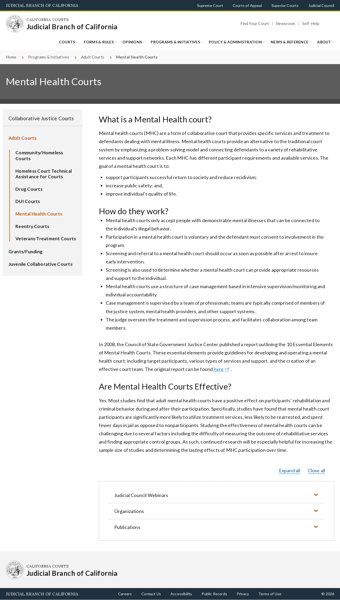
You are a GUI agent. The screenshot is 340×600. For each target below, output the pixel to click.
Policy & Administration (235, 42)
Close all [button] (316, 470)
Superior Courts (285, 5)
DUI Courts (27, 201)
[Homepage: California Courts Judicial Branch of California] (15, 24)
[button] (216, 495)
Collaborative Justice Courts (41, 118)
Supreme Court (210, 5)
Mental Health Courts (38, 214)
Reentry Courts (32, 226)
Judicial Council (321, 5)
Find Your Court (254, 24)
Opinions (132, 42)
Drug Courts (28, 189)
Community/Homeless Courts (39, 155)
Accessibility (181, 593)
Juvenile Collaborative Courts (40, 264)
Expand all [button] (289, 470)
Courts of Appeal (247, 5)
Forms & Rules (99, 42)
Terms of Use (269, 593)
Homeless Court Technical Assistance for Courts (43, 174)
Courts (67, 42)
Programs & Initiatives (175, 42)
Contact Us (151, 593)
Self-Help (311, 24)
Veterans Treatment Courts (45, 238)
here (222, 369)
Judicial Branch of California (42, 5)
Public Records (214, 593)
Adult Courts (92, 57)
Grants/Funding (25, 251)
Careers (125, 593)
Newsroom (285, 24)
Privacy (243, 593)
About (324, 42)
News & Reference (289, 42)
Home (11, 57)
